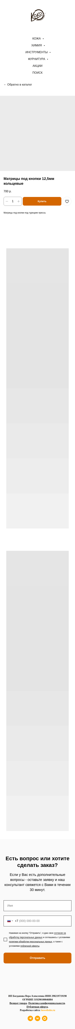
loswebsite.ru (48, 1010)
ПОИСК (37, 72)
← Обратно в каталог (18, 84)
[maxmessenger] (44, 1020)
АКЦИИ (38, 65)
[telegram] (30, 1020)
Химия (37, 45)
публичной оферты (29, 946)
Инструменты (36, 52)
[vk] (37, 1020)
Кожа (36, 38)
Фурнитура (37, 59)
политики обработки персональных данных (30, 941)
